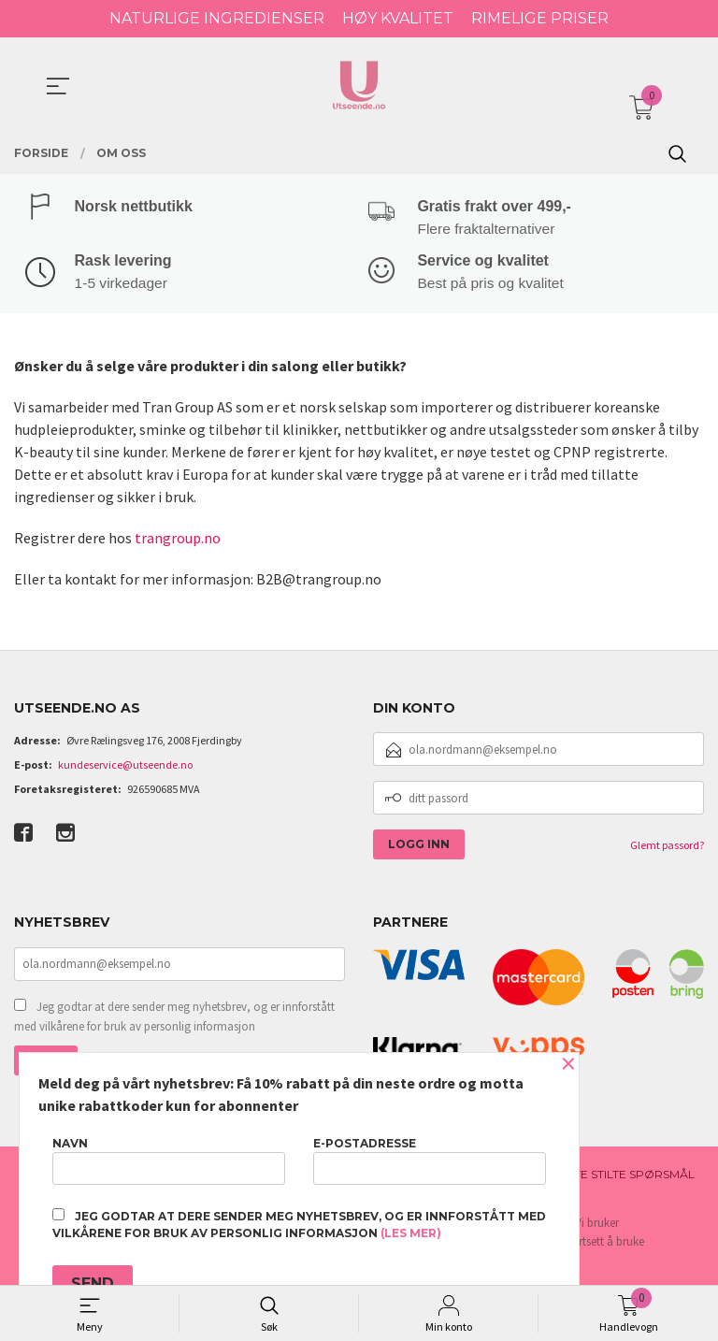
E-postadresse (429, 1160)
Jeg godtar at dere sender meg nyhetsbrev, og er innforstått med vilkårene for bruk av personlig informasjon (174, 1019)
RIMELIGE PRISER (540, 18)
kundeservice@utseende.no (125, 766)
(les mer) (411, 1233)
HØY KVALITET (397, 18)
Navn (168, 1160)
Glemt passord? (667, 847)
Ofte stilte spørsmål (626, 1176)
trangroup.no (178, 538)
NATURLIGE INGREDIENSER (216, 18)
